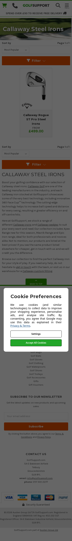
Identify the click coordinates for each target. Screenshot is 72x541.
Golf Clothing (36, 363)
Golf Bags (36, 352)
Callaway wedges (47, 224)
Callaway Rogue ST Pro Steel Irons (36, 119)
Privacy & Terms (20, 325)
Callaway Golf (36, 186)
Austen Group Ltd (49, 530)
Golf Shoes (36, 370)
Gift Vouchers (36, 384)
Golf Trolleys (36, 374)
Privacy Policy (44, 437)
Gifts (36, 381)
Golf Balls (36, 355)
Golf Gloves (36, 359)
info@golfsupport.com (40, 478)
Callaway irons (22, 224)
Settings (36, 334)
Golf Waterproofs (36, 366)
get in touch (23, 267)
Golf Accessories (36, 377)
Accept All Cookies (36, 342)
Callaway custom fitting (37, 271)
